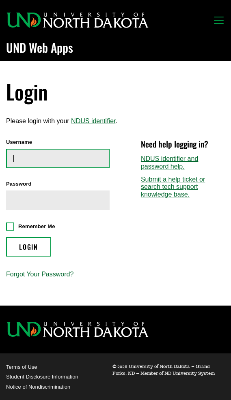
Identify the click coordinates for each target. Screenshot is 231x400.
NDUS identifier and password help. (169, 162)
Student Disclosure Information (42, 377)
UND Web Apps (39, 47)
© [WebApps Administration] (114, 366)
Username (19, 142)
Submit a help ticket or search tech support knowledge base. (173, 187)
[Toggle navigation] (219, 20)
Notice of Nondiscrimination (38, 387)
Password (19, 184)
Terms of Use (21, 367)
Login (28, 247)
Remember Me (36, 226)
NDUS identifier (93, 121)
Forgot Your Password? (39, 274)
